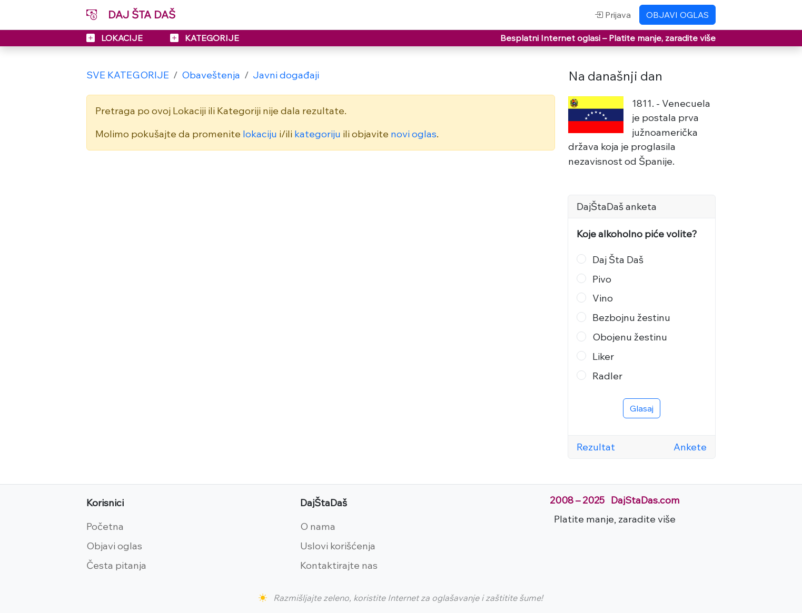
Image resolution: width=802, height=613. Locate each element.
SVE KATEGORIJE (127, 74)
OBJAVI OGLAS (677, 14)
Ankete (690, 446)
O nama (317, 526)
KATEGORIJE (204, 38)
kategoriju (317, 133)
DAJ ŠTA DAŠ (130, 14)
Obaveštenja (211, 74)
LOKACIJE (115, 38)
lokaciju (260, 133)
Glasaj (642, 408)
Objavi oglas (114, 545)
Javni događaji (286, 74)
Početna (105, 526)
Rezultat (596, 446)
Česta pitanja (116, 565)
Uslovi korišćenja (337, 545)
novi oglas (414, 133)
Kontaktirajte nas (339, 565)
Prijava (613, 14)
